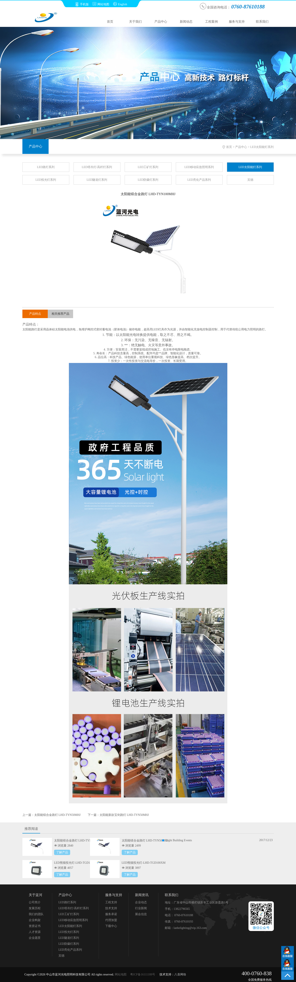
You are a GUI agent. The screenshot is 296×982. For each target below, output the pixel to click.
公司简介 (35, 902)
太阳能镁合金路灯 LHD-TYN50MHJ (57, 814)
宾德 (250, 179)
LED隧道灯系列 (97, 179)
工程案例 (211, 21)
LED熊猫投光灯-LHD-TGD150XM (76, 862)
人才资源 (35, 932)
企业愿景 (35, 937)
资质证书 (35, 926)
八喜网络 (180, 974)
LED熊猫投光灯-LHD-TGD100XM (144, 862)
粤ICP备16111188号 (142, 974)
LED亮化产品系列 (199, 179)
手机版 (82, 4)
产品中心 (160, 21)
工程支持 (111, 902)
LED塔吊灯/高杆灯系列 (97, 167)
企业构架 (35, 920)
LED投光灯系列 (45, 179)
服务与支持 (237, 21)
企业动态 (141, 902)
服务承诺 (111, 914)
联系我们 (262, 21)
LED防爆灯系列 (148, 179)
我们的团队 (36, 914)
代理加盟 (111, 920)
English (120, 4)
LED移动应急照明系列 (199, 167)
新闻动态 (186, 21)
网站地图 (101, 4)
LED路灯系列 (46, 167)
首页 (110, 21)
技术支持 (111, 908)
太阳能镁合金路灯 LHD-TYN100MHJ (78, 840)
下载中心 (111, 926)
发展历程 (35, 908)
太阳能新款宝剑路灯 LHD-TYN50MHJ (124, 814)
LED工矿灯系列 (148, 167)
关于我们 (135, 21)
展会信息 (141, 914)
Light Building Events (179, 840)
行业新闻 (141, 908)
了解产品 (62, 852)
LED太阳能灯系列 (262, 147)
